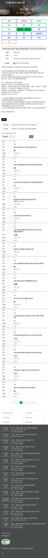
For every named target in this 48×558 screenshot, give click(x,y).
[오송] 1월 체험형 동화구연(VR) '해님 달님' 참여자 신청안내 (29, 263)
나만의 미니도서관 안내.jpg (21, 63)
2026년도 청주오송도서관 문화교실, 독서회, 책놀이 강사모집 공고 (29, 316)
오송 (39, 29)
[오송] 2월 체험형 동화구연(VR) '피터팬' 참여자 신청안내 (28, 165)
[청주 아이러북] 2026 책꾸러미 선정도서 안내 (25, 147)
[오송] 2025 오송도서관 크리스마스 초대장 (24, 387)
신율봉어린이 (39, 33)
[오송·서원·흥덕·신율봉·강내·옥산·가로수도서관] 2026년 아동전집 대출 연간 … (28, 230)
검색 (31, 136)
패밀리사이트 (28, 422)
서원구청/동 (6, 417)
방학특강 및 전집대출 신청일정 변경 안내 (24, 249)
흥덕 (24, 33)
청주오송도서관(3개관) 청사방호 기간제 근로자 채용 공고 (28, 352)
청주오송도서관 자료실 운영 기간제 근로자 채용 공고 (27, 370)
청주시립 (24, 21)
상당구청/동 (28, 413)
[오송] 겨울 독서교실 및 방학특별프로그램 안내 (25, 281)
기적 (9, 42)
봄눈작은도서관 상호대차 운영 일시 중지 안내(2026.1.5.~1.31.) (25, 200)
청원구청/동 (6, 422)
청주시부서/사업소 (8, 413)
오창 (39, 25)
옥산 (24, 38)
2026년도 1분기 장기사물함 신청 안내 (23, 298)
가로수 (39, 38)
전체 (9, 21)
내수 (24, 29)
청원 (24, 25)
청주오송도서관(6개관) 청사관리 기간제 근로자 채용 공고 (28, 335)
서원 (9, 33)
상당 (9, 25)
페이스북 (2, 553)
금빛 (9, 29)
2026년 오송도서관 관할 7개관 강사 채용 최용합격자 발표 (28, 182)
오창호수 (39, 21)
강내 (9, 38)
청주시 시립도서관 (26, 2)
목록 (4, 119)
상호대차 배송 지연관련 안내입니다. (22, 216)
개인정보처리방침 (6, 533)
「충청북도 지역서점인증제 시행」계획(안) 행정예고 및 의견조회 (24, 129)
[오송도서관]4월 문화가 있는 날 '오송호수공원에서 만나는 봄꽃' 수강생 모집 (24, 125)
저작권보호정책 (5, 536)
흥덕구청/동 (28, 417)
